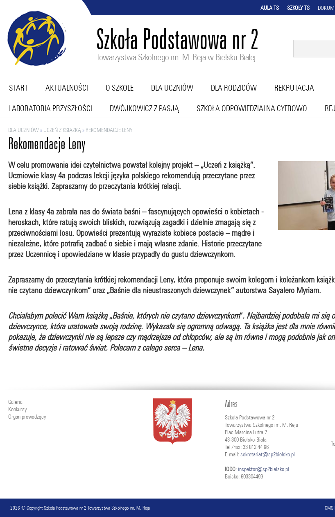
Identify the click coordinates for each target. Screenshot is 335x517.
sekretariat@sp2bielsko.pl (267, 454)
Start (18, 88)
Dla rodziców (234, 88)
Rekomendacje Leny (109, 130)
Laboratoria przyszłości (50, 108)
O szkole (120, 88)
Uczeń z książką (62, 130)
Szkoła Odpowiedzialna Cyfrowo (252, 108)
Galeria (15, 401)
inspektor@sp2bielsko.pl (263, 469)
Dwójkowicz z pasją (144, 108)
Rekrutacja (294, 88)
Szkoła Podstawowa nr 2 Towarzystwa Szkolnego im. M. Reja (97, 508)
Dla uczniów (172, 88)
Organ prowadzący (27, 416)
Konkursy (17, 409)
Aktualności (66, 88)
